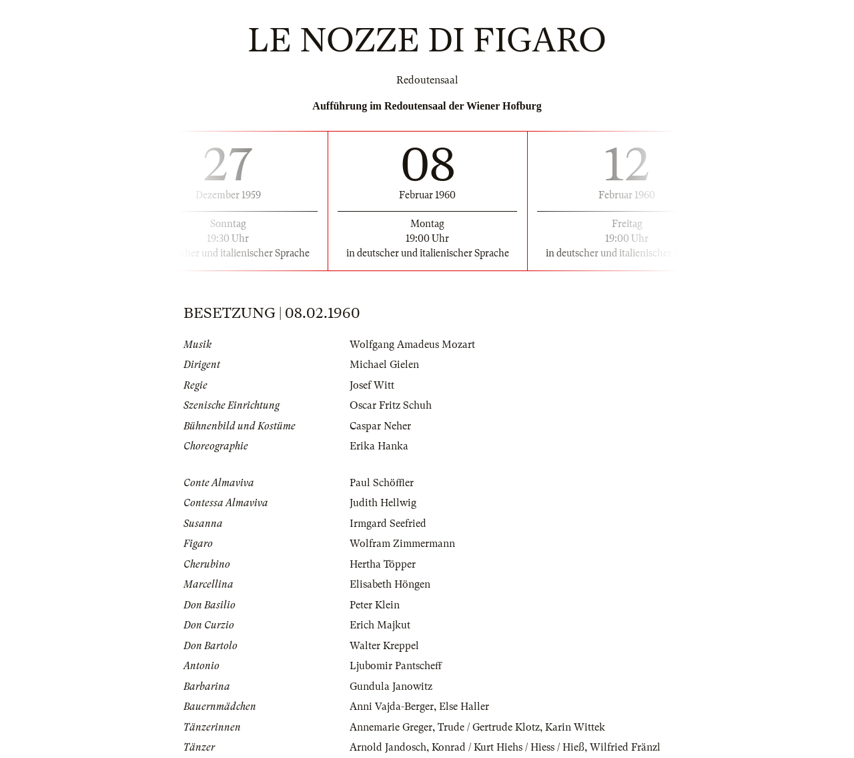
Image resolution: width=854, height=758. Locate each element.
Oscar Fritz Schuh (391, 405)
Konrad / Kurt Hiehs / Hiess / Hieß (508, 747)
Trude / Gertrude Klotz (489, 727)
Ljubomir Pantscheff (396, 666)
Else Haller (464, 707)
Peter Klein (375, 605)
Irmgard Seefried (388, 524)
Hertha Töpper (383, 564)
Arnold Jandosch (388, 747)
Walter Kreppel (384, 646)
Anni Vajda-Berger (392, 707)
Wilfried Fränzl (625, 747)
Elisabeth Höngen (390, 584)
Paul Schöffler (382, 483)
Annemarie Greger (391, 727)
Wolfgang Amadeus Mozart (412, 345)
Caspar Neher (380, 426)
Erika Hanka (379, 446)
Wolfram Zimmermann (402, 544)
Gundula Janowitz (391, 687)
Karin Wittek (575, 727)
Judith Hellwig (383, 503)
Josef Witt (372, 385)
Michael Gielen (384, 365)
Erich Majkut (380, 625)
